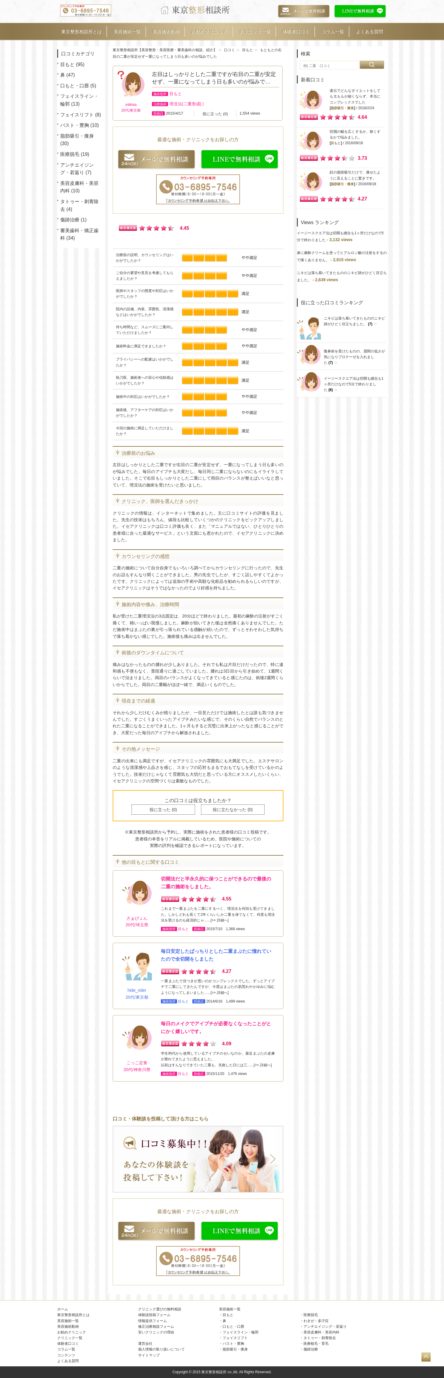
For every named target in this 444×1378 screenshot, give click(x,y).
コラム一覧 (332, 31)
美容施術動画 (165, 31)
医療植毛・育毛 (316, 1344)
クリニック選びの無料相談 (159, 1309)
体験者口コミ (296, 31)
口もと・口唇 (74, 85)
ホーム (62, 1309)
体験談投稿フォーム (154, 1315)
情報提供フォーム (152, 1321)
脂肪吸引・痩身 (77, 136)
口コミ (229, 50)
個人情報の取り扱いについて (161, 1349)
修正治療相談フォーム (156, 1326)
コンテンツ (66, 1355)
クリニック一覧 (255, 31)
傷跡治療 (69, 219)
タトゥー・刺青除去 (319, 1338)
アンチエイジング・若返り (325, 1326)
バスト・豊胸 (74, 125)
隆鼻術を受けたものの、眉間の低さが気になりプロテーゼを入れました (354, 357)
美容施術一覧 (127, 31)
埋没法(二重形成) (185, 103)
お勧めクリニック (209, 31)
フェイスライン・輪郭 (241, 1332)
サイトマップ (149, 1355)
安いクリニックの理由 (156, 1332)
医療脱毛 (69, 154)
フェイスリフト (77, 114)
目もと (67, 64)
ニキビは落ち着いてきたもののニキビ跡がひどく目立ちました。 (354, 322)
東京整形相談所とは (81, 31)
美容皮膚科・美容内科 (321, 1332)
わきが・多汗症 (316, 1321)
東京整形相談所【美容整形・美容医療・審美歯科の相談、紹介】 (165, 50)
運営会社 (145, 1344)
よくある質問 (369, 31)
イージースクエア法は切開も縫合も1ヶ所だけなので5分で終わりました (353, 384)
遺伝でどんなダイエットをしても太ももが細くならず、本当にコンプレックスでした (355, 96)
